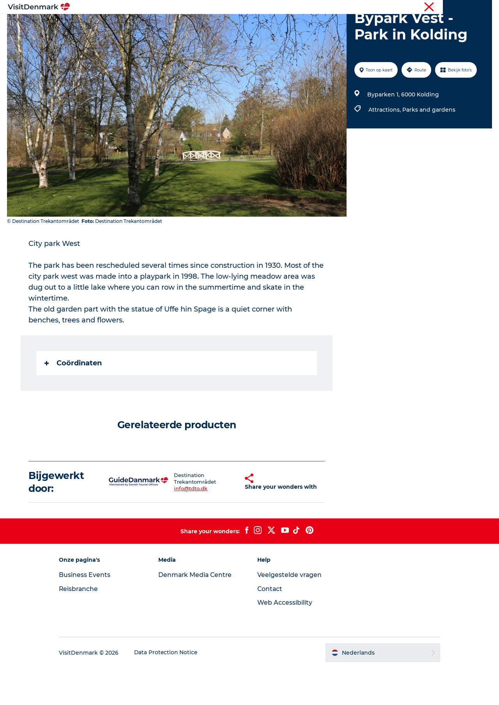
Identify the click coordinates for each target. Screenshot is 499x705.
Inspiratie (144, 25)
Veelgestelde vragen (289, 612)
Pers (486, 7)
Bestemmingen (193, 25)
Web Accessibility (284, 639)
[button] (231, 519)
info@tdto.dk (182, 525)
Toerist (429, 7)
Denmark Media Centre (199, 612)
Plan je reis (353, 25)
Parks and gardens (428, 146)
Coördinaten (73, 400)
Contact (270, 626)
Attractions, (385, 146)
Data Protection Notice (173, 689)
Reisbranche (458, 7)
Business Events (91, 612)
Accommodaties (300, 25)
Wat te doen (246, 25)
